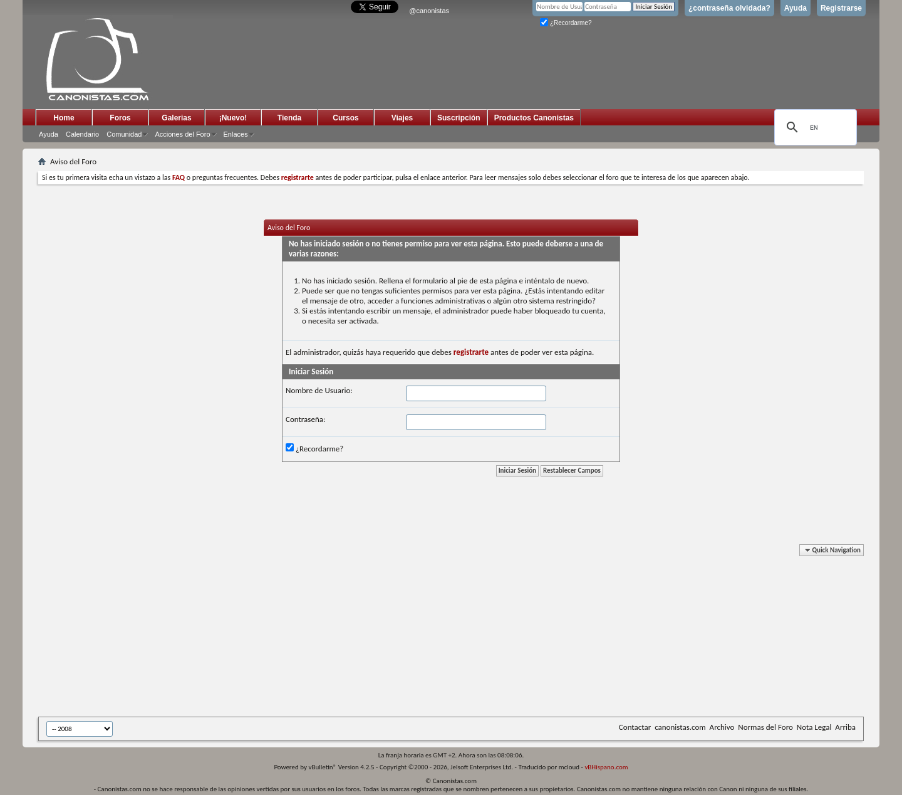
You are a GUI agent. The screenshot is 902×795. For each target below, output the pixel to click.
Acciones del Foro (182, 134)
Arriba (845, 727)
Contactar (635, 727)
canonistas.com (680, 727)
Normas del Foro (765, 727)
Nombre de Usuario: (319, 390)
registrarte (471, 352)
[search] (813, 127)
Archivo (722, 727)
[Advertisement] (345, 632)
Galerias (176, 117)
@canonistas (429, 10)
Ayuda (795, 8)
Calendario (82, 134)
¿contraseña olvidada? (729, 8)
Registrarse (841, 8)
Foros (120, 117)
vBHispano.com (606, 767)
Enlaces (236, 134)
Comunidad (124, 134)
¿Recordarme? (565, 22)
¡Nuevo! (233, 117)
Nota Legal (814, 727)
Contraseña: (305, 419)
